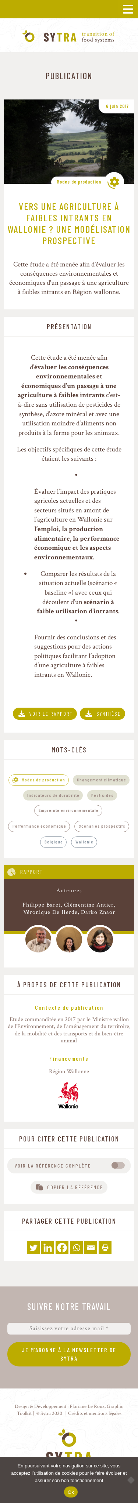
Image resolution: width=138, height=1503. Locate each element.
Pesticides (102, 795)
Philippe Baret (41, 905)
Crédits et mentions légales (94, 1413)
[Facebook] (62, 1247)
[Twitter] (33, 1247)
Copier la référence (75, 1187)
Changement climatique (101, 779)
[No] (128, 1480)
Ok (71, 1492)
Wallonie (84, 841)
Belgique (54, 841)
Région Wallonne (69, 1071)
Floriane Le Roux (87, 1406)
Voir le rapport (50, 714)
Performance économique (39, 825)
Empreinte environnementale (69, 810)
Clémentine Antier (89, 905)
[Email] (90, 1247)
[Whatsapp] (76, 1247)
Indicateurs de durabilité (53, 795)
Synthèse (108, 714)
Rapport (31, 872)
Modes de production (79, 182)
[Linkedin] (47, 1247)
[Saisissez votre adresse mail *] (69, 1329)
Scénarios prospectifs (102, 825)
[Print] (105, 1247)
